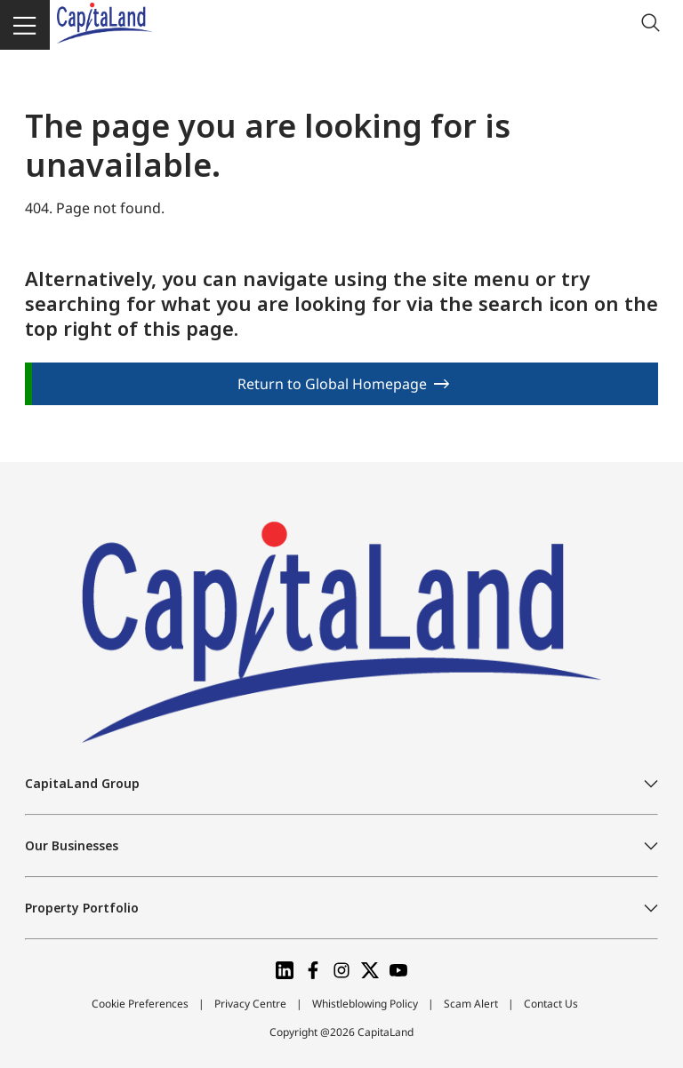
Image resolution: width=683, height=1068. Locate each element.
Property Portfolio (82, 907)
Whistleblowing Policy (365, 1003)
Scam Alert (471, 1003)
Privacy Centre (250, 1003)
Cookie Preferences (140, 1003)
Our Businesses (71, 845)
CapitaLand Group (82, 783)
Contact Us (551, 1003)
